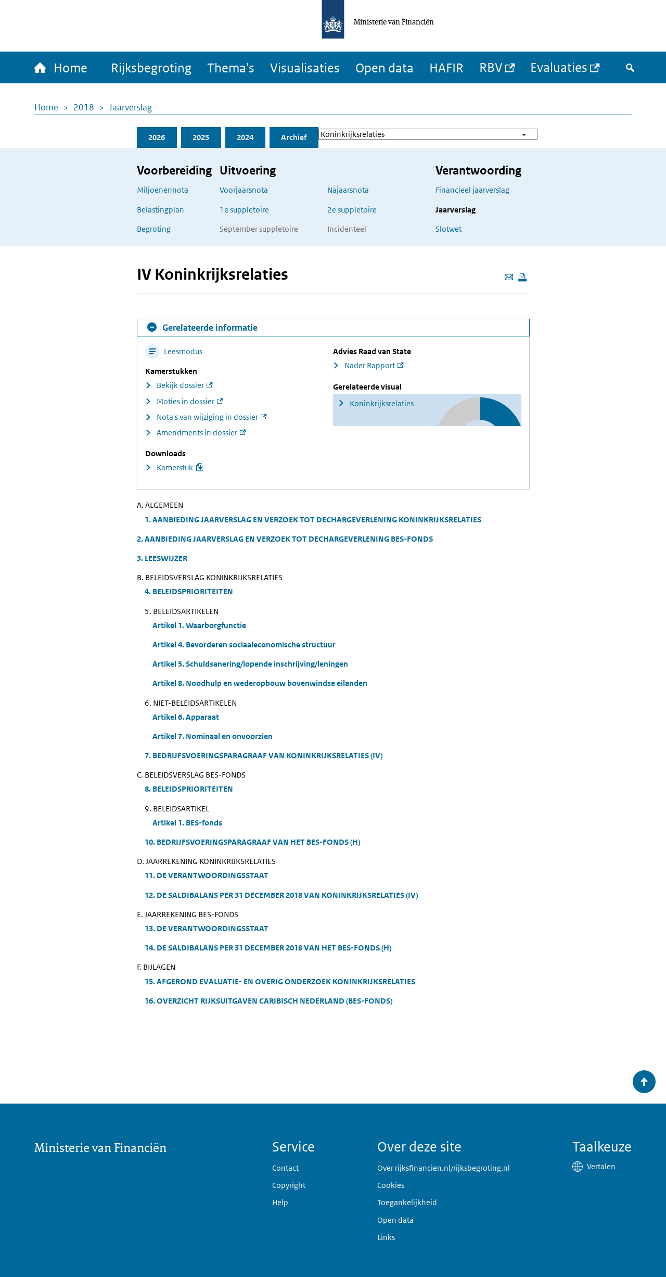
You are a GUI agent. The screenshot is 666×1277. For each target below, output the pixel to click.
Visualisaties (305, 67)
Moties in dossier (185, 401)
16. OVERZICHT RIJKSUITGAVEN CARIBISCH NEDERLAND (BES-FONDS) (268, 1001)
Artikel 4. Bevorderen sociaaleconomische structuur (244, 644)
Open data (384, 67)
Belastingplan (160, 210)
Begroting (154, 229)
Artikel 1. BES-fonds (187, 823)
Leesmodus (173, 351)
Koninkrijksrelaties (382, 403)
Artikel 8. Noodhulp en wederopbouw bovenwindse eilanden (259, 683)
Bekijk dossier (180, 385)
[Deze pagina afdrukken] (522, 277)
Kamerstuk (175, 467)
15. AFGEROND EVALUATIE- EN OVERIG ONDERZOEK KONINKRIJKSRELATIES (280, 981)
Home (46, 107)
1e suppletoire (244, 210)
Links (386, 1237)
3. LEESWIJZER (162, 558)
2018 (83, 107)
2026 (156, 137)
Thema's (230, 67)
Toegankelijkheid (407, 1202)
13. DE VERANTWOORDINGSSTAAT (206, 928)
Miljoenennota (162, 190)
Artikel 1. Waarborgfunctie (199, 625)
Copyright (288, 1185)
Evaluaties (558, 66)
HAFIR (446, 67)
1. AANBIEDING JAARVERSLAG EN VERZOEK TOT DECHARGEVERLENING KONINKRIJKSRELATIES (313, 519)
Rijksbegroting (151, 67)
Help (280, 1202)
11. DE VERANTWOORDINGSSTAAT (206, 875)
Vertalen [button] (601, 1166)
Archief (293, 137)
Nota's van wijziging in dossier (207, 417)
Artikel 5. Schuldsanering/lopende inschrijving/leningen (250, 664)
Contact (285, 1168)
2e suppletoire (352, 210)
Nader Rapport (369, 365)
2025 (201, 137)
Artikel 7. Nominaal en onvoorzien (212, 736)
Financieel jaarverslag (472, 190)
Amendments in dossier (197, 432)
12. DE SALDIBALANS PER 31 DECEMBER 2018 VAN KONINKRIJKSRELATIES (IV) (281, 895)
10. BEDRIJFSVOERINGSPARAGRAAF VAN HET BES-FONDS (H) (252, 842)
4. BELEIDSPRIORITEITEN (189, 591)
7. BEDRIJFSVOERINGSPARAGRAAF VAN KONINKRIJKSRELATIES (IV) (263, 755)
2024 (245, 137)
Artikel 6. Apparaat (185, 717)
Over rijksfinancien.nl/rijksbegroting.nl (443, 1168)
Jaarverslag (130, 107)
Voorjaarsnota (244, 190)
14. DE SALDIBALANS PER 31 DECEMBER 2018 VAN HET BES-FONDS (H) (268, 948)
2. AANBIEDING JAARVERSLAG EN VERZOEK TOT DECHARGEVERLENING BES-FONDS (285, 539)
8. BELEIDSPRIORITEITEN (189, 789)
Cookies (390, 1185)
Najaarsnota (348, 190)
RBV (491, 66)
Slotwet (449, 229)
